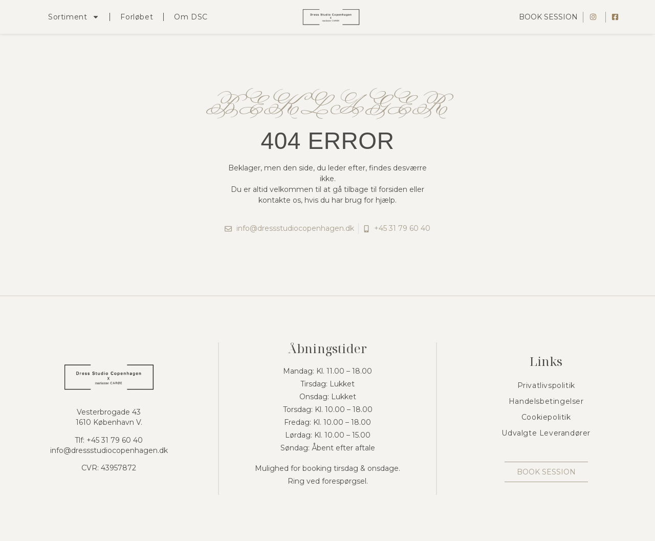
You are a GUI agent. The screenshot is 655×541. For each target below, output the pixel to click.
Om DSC (191, 16)
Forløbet (136, 16)
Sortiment (73, 17)
